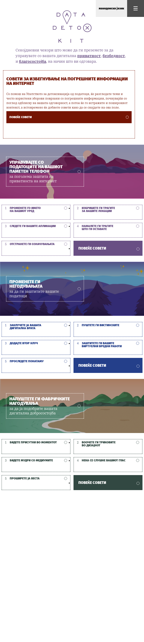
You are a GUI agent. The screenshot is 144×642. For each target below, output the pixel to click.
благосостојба (32, 61)
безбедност (114, 55)
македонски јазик (111, 8)
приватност (89, 55)
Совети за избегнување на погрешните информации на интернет (67, 81)
